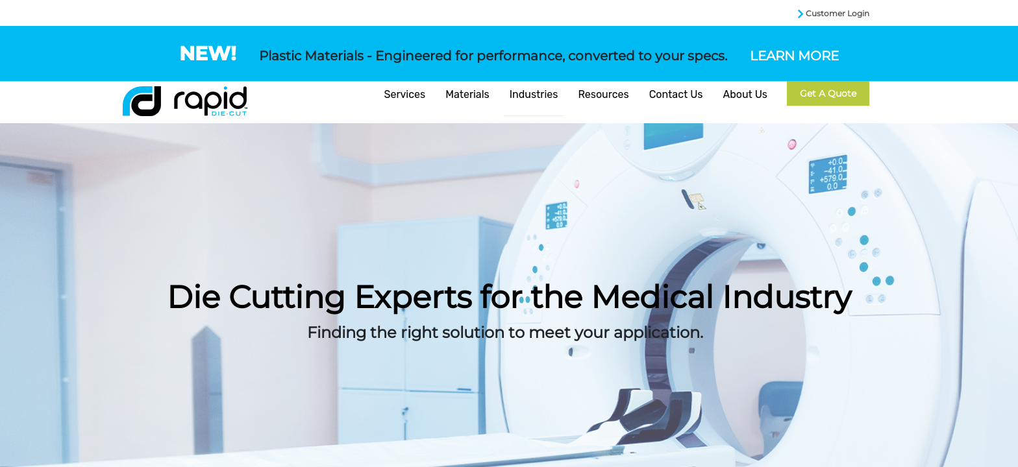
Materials (467, 94)
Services (405, 94)
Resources (603, 94)
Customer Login (837, 13)
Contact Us (676, 94)
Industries (534, 94)
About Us (745, 94)
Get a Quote (828, 93)
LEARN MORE (794, 56)
